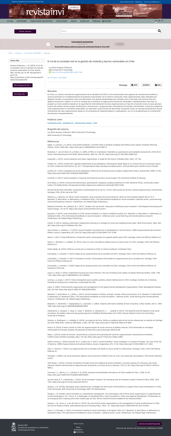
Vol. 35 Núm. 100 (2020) (32, 53)
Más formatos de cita (22, 85)
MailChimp (80, 432)
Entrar (108, 21)
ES (156, 21)
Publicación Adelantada (41, 21)
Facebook (78, 430)
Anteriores (22, 21)
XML (158, 85)
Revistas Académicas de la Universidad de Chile (28, 2)
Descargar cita (19, 94)
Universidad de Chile (127, 2)
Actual (10, 21)
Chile (95, 123)
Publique (97, 21)
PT (162, 21)
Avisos (74, 21)
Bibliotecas (138, 2)
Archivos (18, 53)
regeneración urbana (83, 123)
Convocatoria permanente (82, 42)
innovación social (54, 123)
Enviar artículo (25, 31)
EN (159, 21)
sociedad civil (68, 123)
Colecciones (61, 21)
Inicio (10, 53)
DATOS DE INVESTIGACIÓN (149, 424)
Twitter (77, 427)
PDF (134, 85)
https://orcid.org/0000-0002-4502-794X (66, 72)
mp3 (146, 85)
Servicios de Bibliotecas (152, 2)
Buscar (159, 30)
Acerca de (84, 21)
